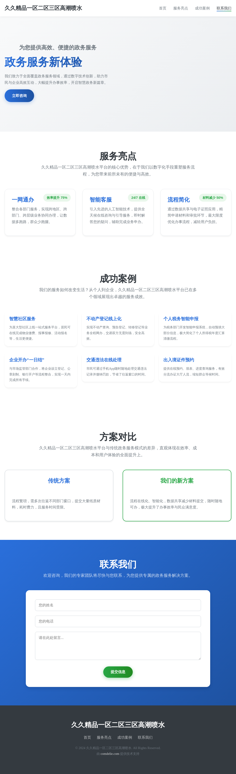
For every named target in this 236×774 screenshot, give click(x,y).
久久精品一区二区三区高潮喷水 (43, 8)
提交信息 (118, 672)
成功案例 (202, 8)
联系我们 (224, 8)
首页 (162, 8)
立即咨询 (19, 96)
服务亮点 (180, 8)
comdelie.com (109, 754)
